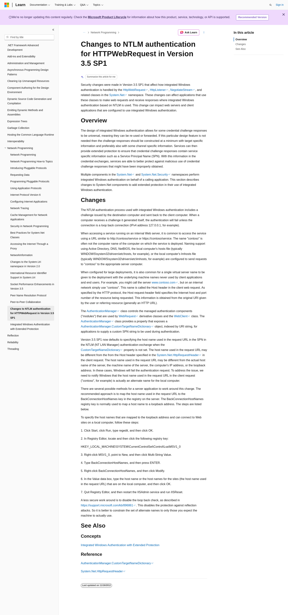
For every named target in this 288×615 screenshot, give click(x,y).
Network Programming (103, 32)
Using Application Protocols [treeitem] (26, 188)
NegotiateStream (181, 89)
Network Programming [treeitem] (23, 154)
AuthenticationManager (102, 311)
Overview (241, 39)
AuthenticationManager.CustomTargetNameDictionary (116, 326)
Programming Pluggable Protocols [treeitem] (29, 181)
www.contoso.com (163, 282)
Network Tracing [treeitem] (19, 208)
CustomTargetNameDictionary (100, 349)
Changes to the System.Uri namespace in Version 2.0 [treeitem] (25, 264)
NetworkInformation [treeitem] (21, 255)
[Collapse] (53, 29)
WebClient (181, 316)
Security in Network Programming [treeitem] (29, 226)
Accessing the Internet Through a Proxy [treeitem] (29, 246)
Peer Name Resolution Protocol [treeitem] (28, 295)
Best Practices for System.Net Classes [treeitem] (27, 235)
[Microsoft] (6, 5)
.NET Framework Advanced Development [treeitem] (23, 47)
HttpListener (158, 89)
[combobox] (29, 37)
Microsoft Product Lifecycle (107, 17)
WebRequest (127, 316)
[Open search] (270, 5)
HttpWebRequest (134, 89)
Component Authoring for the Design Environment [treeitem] (28, 90)
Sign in (280, 4)
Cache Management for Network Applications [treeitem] (28, 217)
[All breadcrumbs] (84, 32)
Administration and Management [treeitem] (25, 63)
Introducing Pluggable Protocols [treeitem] (28, 168)
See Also (240, 48)
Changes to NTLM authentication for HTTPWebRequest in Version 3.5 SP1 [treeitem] (32, 313)
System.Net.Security (154, 174)
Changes (240, 44)
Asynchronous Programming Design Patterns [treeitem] (27, 72)
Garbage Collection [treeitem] (18, 127)
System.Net (117, 95)
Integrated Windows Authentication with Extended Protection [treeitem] (30, 326)
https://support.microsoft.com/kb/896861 (107, 505)
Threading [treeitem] (13, 348)
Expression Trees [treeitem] (17, 121)
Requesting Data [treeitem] (19, 174)
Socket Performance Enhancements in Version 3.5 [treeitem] (32, 286)
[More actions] (204, 32)
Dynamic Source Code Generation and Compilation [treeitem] (29, 101)
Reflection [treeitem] (13, 335)
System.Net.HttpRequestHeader (178, 355)
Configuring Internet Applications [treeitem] (28, 201)
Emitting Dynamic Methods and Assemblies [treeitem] (25, 112)
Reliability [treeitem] (12, 342)
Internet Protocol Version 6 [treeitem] (25, 194)
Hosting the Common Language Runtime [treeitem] (30, 134)
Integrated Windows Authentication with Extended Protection (120, 545)
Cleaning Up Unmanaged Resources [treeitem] (28, 81)
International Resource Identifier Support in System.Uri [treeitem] (28, 275)
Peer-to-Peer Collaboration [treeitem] (25, 302)
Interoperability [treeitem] (15, 141)
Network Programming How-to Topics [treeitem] (31, 161)
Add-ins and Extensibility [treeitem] (21, 56)
